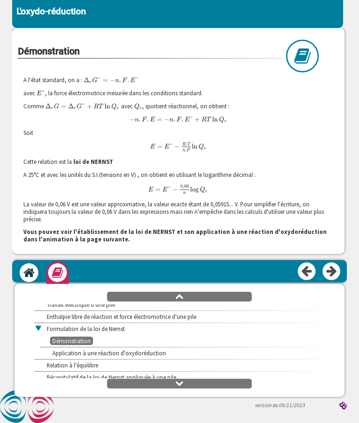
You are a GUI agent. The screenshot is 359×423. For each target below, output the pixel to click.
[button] (179, 296)
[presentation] (111, 80)
